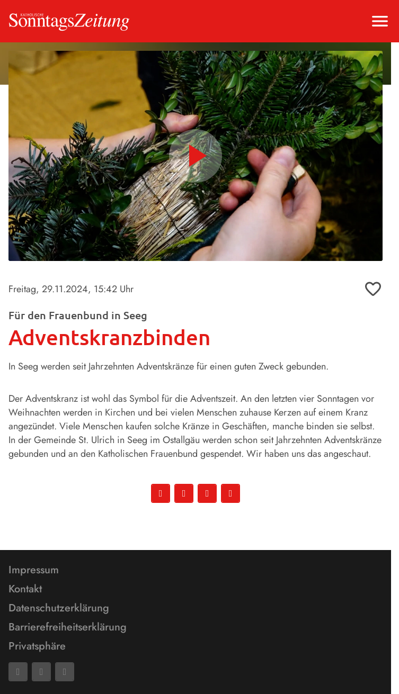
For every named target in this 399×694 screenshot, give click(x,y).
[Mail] (41, 671)
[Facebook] (18, 671)
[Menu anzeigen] (380, 21)
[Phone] (64, 671)
